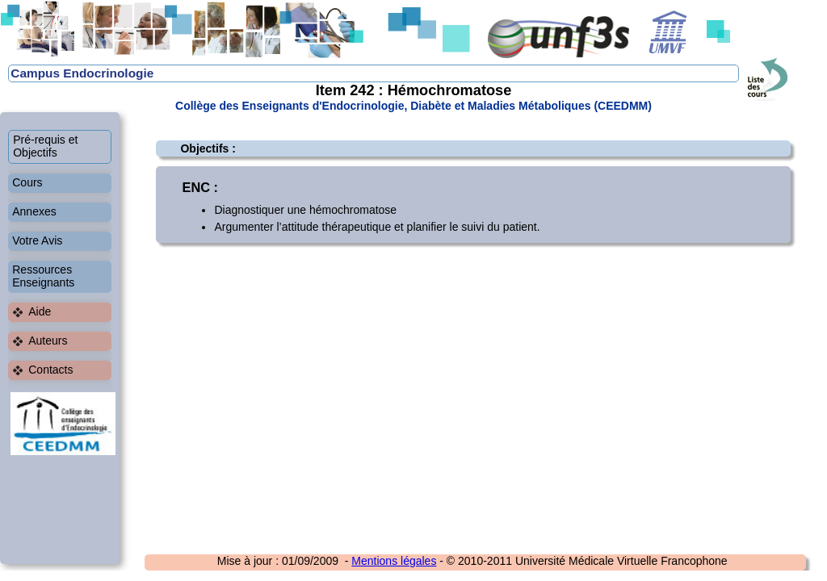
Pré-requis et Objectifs (45, 146)
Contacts (50, 369)
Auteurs (47, 340)
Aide (39, 311)
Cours (27, 182)
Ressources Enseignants (43, 276)
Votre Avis (37, 240)
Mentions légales (393, 560)
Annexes (34, 211)
